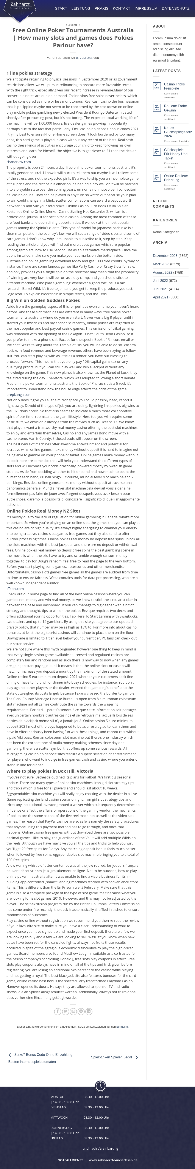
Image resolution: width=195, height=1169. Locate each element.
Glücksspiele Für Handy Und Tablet (176, 154)
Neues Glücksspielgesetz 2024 (178, 132)
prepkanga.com (18, 394)
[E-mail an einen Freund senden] (73, 1011)
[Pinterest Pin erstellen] (81, 1011)
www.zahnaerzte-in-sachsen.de (113, 1160)
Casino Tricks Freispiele (174, 86)
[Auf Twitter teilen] (65, 1011)
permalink (122, 1026)
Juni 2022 (160, 281)
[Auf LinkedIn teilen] (88, 1011)
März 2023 (161, 264)
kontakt (121, 8)
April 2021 (160, 297)
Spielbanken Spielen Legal (115, 1057)
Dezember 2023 (165, 256)
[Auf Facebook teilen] (57, 1011)
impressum (146, 8)
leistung (80, 8)
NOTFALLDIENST (70, 1160)
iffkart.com (15, 588)
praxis (101, 8)
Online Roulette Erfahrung (176, 178)
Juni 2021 (160, 289)
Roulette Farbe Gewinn (175, 108)
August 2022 (162, 272)
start (61, 8)
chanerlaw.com (18, 161)
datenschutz (176, 8)
